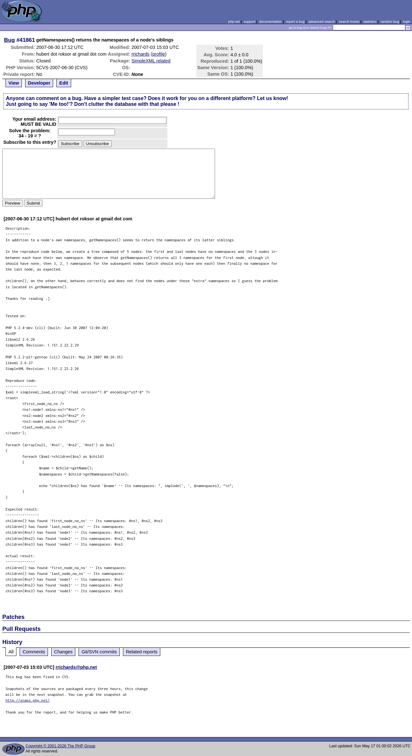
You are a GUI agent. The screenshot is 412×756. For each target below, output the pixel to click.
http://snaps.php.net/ (27, 700)
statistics (370, 21)
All (11, 651)
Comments (34, 651)
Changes (63, 651)
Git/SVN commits (99, 651)
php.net (234, 21)
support (249, 21)
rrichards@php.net (76, 667)
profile (158, 54)
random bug (389, 21)
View (13, 83)
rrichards (141, 54)
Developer (39, 83)
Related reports (141, 651)
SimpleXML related (151, 60)
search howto (349, 21)
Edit (63, 83)
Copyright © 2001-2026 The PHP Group (60, 746)
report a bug (295, 21)
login (406, 21)
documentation (270, 21)
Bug (9, 40)
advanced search (321, 21)
